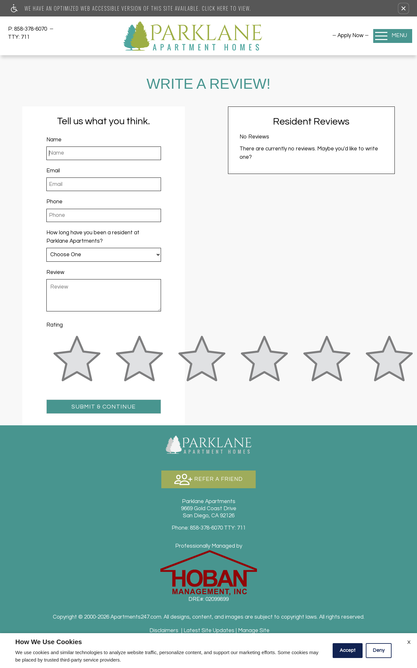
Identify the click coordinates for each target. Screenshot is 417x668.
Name (54, 140)
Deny (378, 650)
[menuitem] (350, 35)
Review (55, 272)
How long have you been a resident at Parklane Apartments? (92, 237)
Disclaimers (163, 630)
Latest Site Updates (209, 630)
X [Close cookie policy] (409, 642)
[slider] (77, 362)
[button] (403, 8)
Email (53, 171)
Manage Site (254, 630)
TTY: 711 (209, 528)
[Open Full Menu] (392, 36)
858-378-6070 (31, 29)
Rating (54, 325)
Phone (54, 202)
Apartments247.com (135, 617)
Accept (347, 650)
